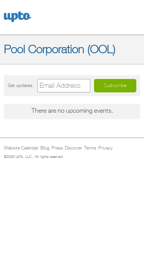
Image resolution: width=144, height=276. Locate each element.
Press (57, 148)
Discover (73, 148)
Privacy (105, 148)
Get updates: (20, 85)
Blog (45, 148)
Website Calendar (21, 148)
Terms (90, 148)
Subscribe (115, 85)
